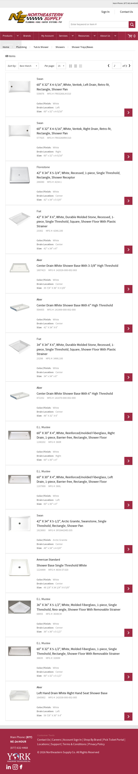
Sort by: (12, 66)
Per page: (49, 66)
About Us (105, 35)
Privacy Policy (96, 744)
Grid (69, 66)
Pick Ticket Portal (113, 740)
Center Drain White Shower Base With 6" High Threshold (75, 305)
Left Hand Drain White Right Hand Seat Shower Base (72, 693)
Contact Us (126, 12)
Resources (83, 35)
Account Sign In (72, 740)
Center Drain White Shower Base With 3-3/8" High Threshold (77, 266)
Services (63, 35)
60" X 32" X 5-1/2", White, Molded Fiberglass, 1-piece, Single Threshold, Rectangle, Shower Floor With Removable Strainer (78, 651)
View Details (128, 113)
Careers (56, 740)
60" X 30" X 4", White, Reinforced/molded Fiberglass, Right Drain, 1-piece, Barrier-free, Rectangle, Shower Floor (76, 435)
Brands (27, 35)
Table (79, 66)
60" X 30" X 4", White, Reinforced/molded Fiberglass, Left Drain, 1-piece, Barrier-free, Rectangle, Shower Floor (75, 479)
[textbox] (98, 24)
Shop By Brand (92, 740)
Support (56, 744)
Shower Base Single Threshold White (62, 565)
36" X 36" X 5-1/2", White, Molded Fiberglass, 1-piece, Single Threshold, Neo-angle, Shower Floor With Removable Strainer (78, 607)
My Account (47, 35)
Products (7, 35)
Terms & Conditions (74, 744)
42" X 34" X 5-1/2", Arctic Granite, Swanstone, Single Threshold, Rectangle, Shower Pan (71, 523)
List (74, 66)
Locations (8, 44)
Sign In (105, 12)
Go (132, 24)
